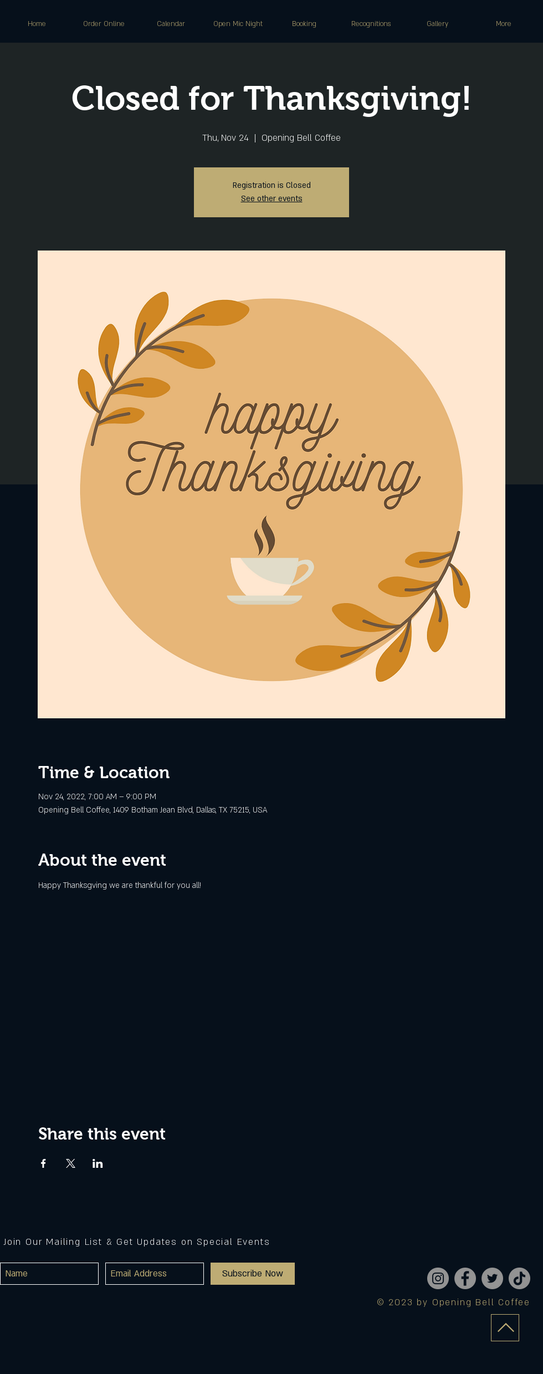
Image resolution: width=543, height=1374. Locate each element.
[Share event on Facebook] (43, 1163)
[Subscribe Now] (253, 1274)
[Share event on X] (70, 1163)
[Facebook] (465, 1278)
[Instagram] (438, 1278)
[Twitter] (492, 1278)
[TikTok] (519, 1278)
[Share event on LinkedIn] (98, 1163)
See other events (272, 198)
